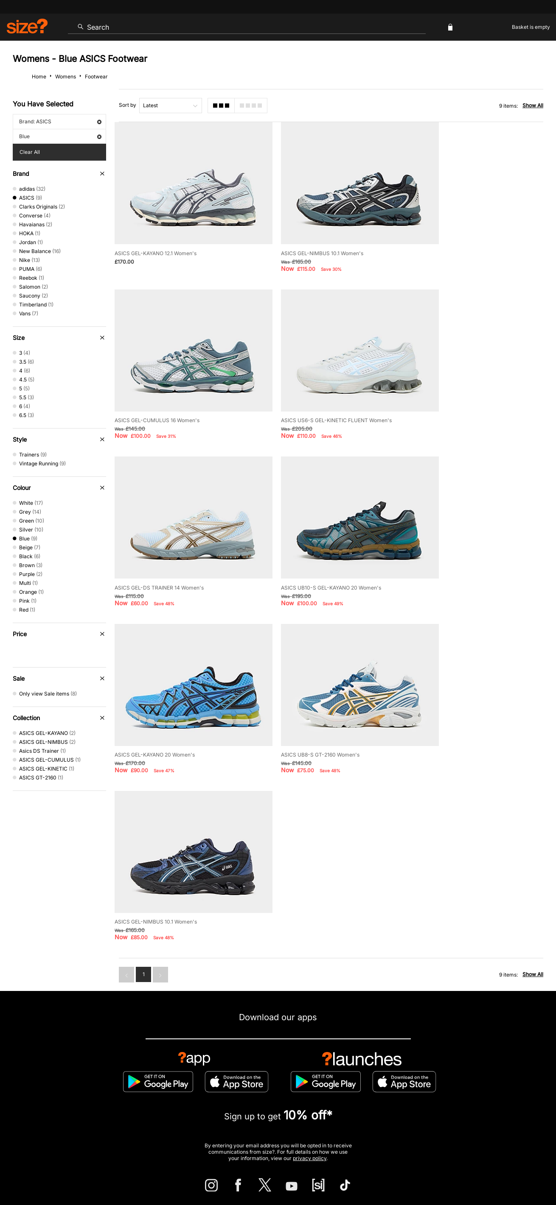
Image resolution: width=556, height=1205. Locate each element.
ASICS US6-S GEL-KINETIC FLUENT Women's (170, 395)
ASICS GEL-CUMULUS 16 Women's (456, 240)
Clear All (30, 152)
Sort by (127, 105)
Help (385, 1174)
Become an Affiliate (370, 1091)
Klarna (317, 1091)
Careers (477, 1174)
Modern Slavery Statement (439, 1063)
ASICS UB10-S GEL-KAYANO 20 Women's (464, 395)
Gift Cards (428, 1091)
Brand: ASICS (60, 121)
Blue (60, 136)
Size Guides (161, 1063)
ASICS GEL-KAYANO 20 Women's (155, 549)
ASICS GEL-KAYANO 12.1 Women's (156, 240)
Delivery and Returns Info (228, 1063)
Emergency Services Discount (181, 1091)
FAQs (469, 1091)
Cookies (454, 1174)
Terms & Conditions (263, 1091)
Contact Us (50, 1063)
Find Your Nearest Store (278, 1025)
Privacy (534, 1174)
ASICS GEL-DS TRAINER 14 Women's (309, 395)
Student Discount (101, 1091)
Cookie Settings (366, 1063)
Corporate (507, 1063)
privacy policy (309, 966)
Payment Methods (303, 1063)
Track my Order (105, 1063)
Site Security (505, 1174)
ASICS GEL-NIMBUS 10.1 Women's (305, 240)
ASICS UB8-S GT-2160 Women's (303, 549)
